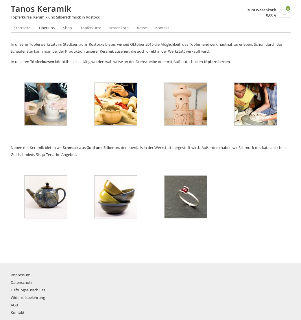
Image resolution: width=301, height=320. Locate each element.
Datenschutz (21, 282)
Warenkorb (119, 27)
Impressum (20, 274)
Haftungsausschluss (28, 290)
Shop (67, 27)
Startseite (22, 27)
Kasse (142, 27)
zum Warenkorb (262, 10)
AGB (14, 305)
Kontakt (162, 27)
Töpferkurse (90, 27)
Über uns (47, 27)
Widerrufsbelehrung (28, 297)
